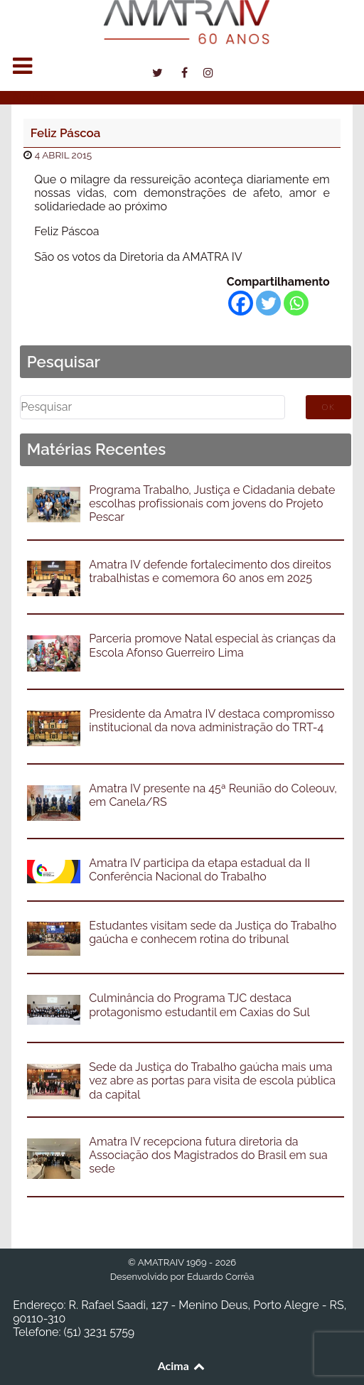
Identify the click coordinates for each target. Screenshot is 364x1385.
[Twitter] (268, 303)
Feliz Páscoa (66, 133)
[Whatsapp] (296, 303)
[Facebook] (240, 303)
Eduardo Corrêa (220, 1276)
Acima (182, 1365)
